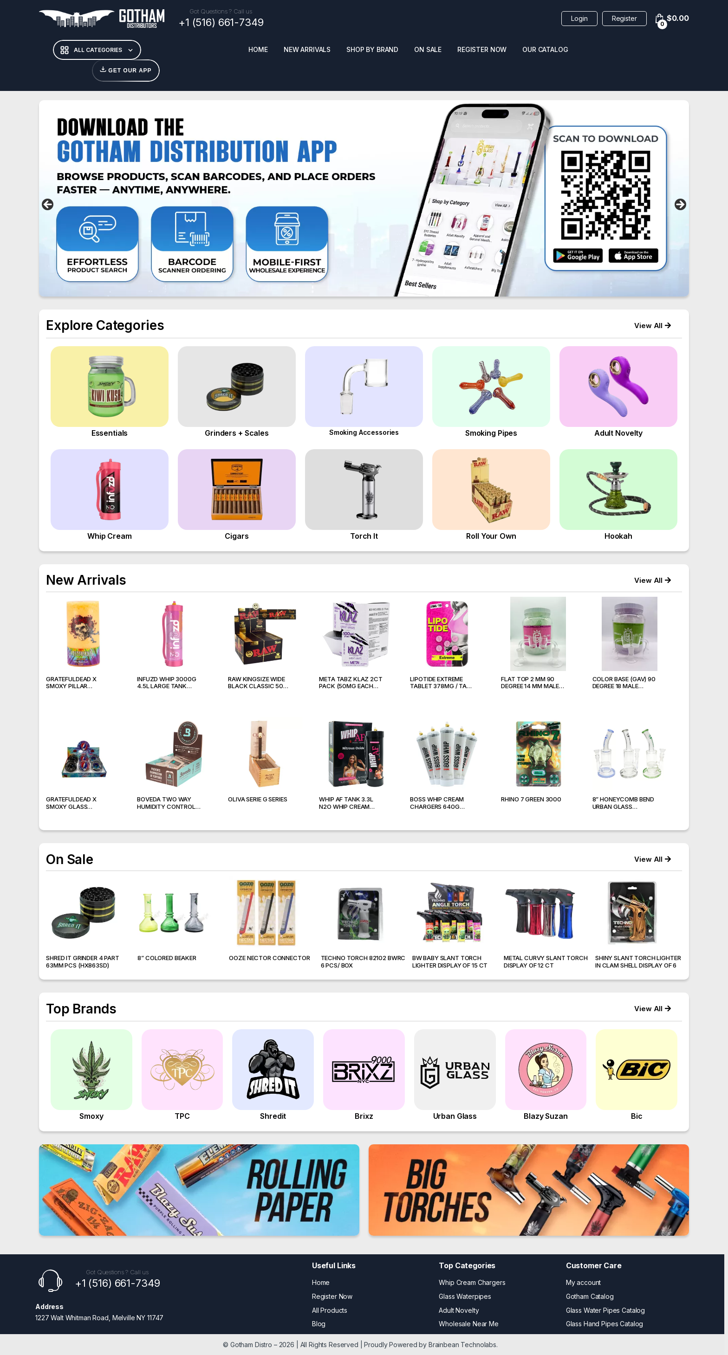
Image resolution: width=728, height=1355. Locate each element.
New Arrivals (307, 49)
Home (257, 49)
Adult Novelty (459, 1310)
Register (624, 18)
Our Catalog (545, 49)
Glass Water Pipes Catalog (605, 1310)
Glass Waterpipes (465, 1296)
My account (583, 1282)
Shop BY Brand (372, 49)
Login (579, 18)
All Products (329, 1310)
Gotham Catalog (590, 1296)
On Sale (428, 49)
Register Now (482, 49)
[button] (652, 325)
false (48, 205)
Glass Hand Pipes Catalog (605, 1324)
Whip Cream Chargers (472, 1282)
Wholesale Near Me (469, 1324)
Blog (318, 1324)
